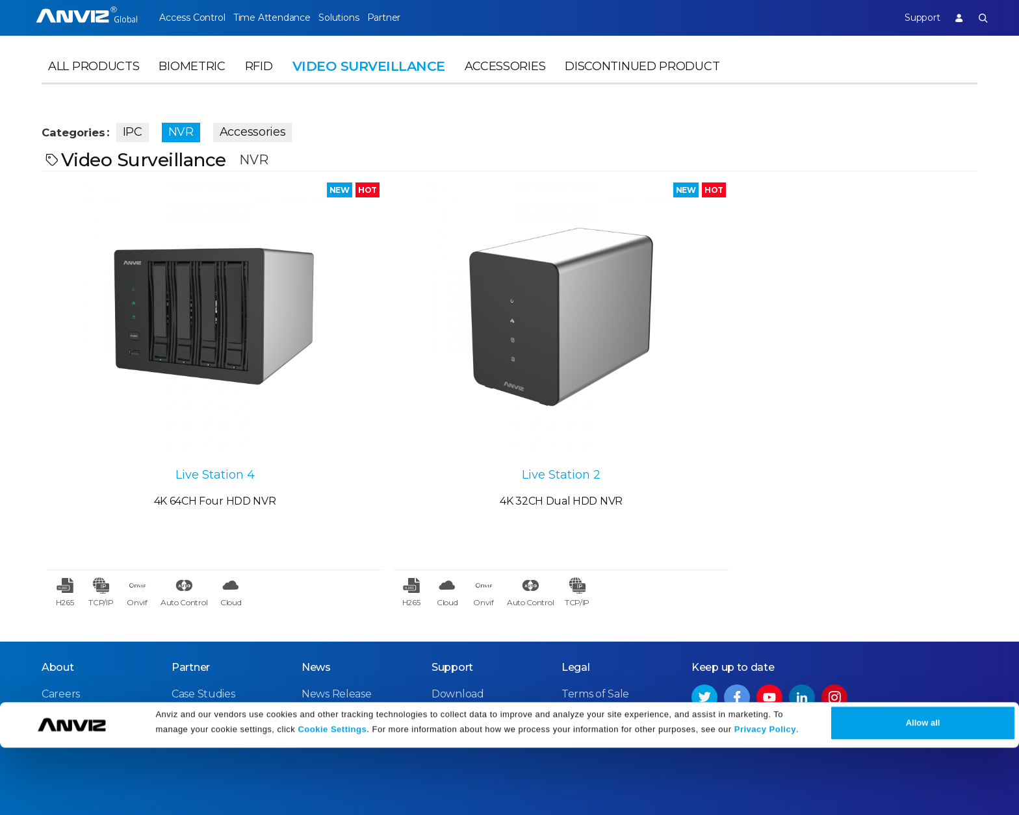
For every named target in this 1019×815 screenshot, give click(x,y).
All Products (93, 82)
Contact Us (69, 627)
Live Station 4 (158, 380)
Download (458, 603)
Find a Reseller (209, 627)
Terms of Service (602, 627)
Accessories (505, 82)
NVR (198, 128)
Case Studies (203, 603)
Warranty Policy (471, 650)
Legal (575, 577)
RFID (259, 82)
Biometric (192, 82)
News (316, 577)
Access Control (191, 17)
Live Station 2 (393, 380)
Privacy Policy (765, 797)
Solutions (362, 17)
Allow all (923, 790)
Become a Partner (218, 650)
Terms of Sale (595, 603)
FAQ (442, 627)
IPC (150, 128)
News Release (336, 603)
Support (909, 17)
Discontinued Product (642, 82)
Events (319, 627)
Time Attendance (283, 17)
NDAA (57, 650)
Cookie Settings (332, 797)
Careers (61, 603)
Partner (420, 17)
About (58, 577)
